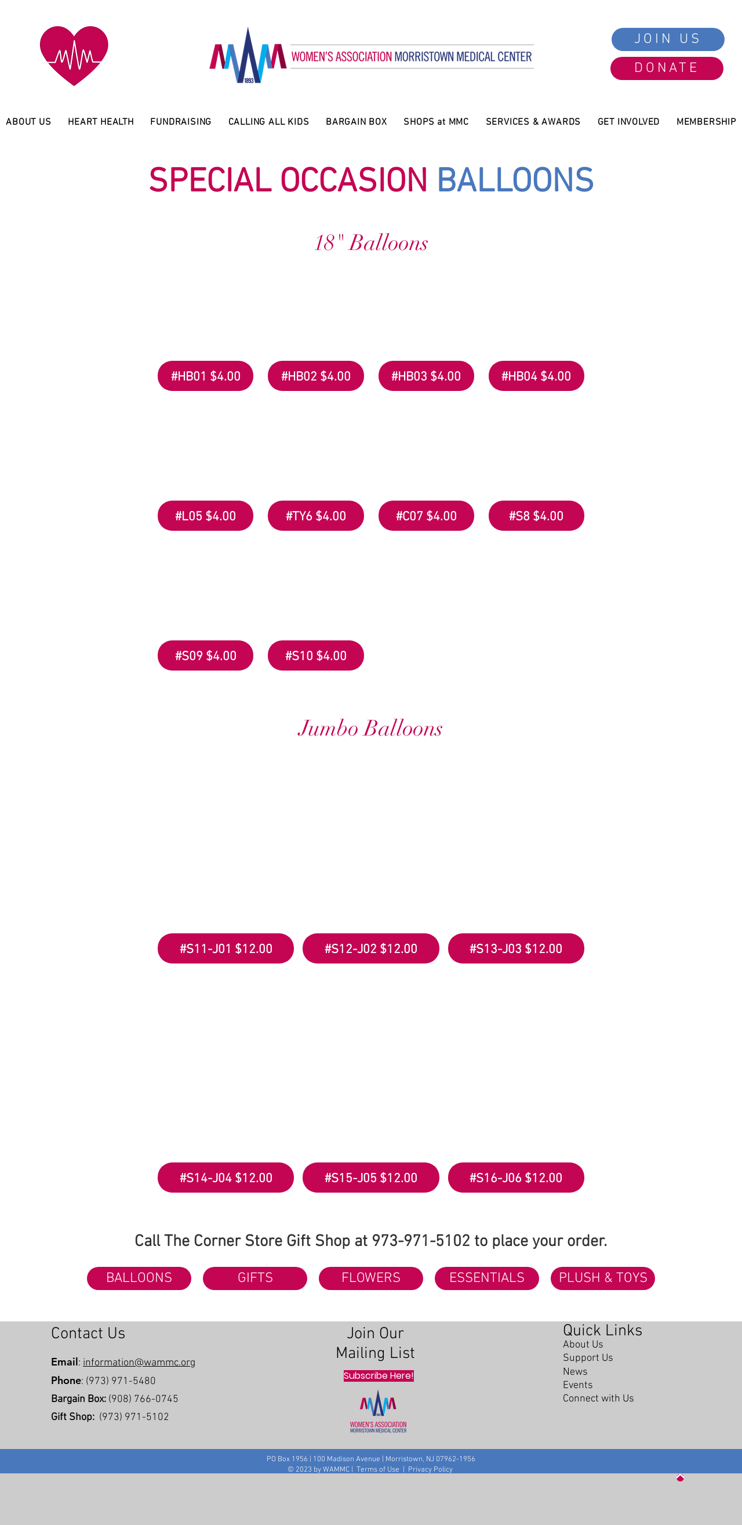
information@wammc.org (139, 1363)
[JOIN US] (668, 39)
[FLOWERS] (371, 1278)
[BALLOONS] (139, 1278)
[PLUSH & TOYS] (603, 1278)
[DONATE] (666, 68)
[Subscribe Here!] (379, 1376)
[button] (205, 328)
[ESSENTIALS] (487, 1278)
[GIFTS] (255, 1278)
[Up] (680, 1477)
